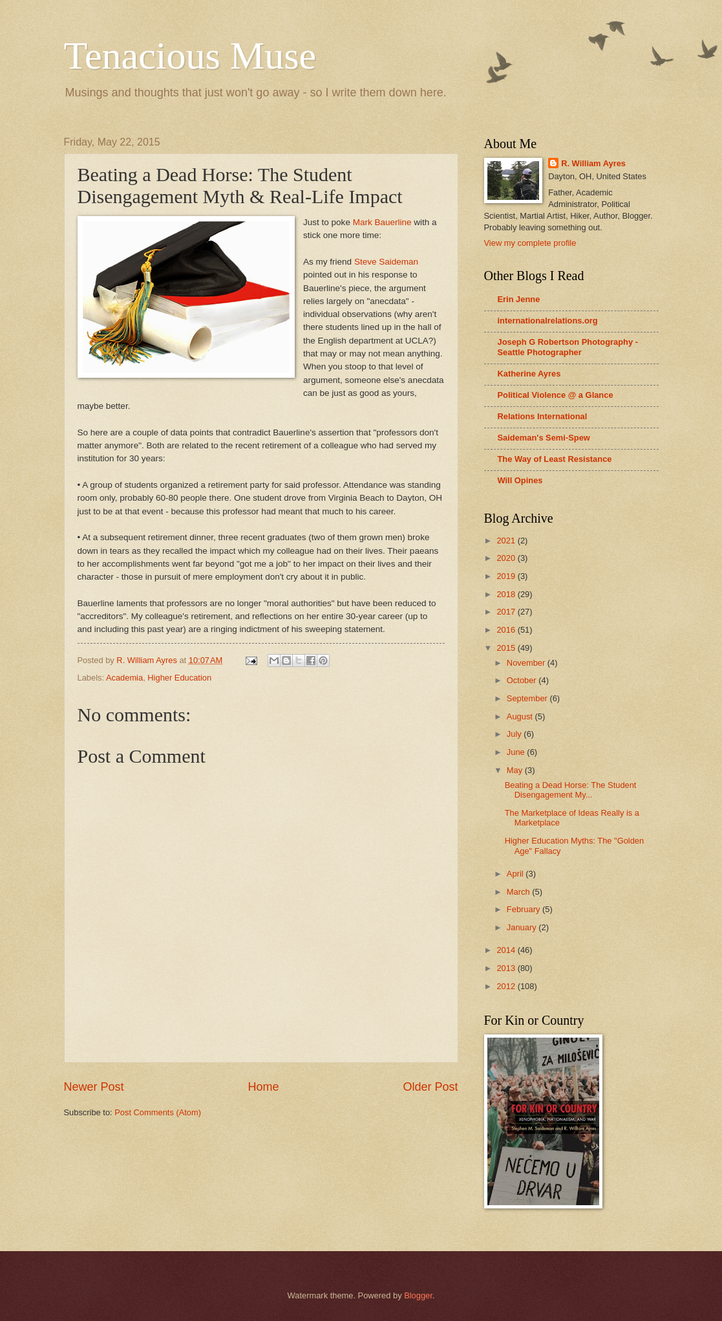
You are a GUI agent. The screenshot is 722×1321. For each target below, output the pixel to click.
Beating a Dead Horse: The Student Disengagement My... (571, 790)
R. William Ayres (593, 163)
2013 (506, 968)
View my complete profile (530, 243)
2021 (506, 540)
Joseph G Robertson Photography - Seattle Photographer (568, 347)
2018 (506, 594)
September (528, 698)
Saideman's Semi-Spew (544, 437)
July (515, 734)
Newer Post (94, 1086)
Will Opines (520, 480)
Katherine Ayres (529, 373)
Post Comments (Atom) (157, 1112)
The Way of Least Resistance (555, 459)
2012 (506, 986)
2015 (506, 648)
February (524, 909)
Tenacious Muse (190, 55)
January (522, 927)
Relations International (543, 416)
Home (263, 1086)
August (521, 716)
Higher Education (179, 677)
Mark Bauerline (382, 222)
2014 (506, 950)
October (522, 680)
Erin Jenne (519, 299)
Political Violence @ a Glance (555, 395)
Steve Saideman (386, 262)
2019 (506, 576)
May (516, 770)
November (527, 663)
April (516, 874)
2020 (506, 558)
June (517, 752)
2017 (506, 612)
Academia (124, 677)
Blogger (418, 1295)
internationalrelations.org (548, 320)
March (519, 892)
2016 (506, 630)
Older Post (430, 1086)
